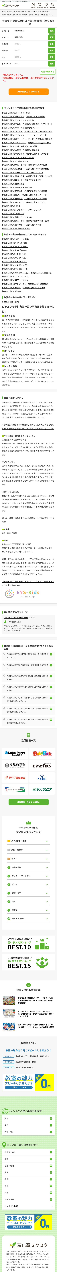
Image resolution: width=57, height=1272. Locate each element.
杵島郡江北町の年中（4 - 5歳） (15, 246)
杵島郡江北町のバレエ (35, 202)
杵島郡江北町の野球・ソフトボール (37, 124)
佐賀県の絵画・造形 (10, 302)
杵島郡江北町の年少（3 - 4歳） (15, 242)
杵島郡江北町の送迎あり (12, 291)
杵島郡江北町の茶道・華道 (37, 221)
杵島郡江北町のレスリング (37, 153)
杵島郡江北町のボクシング (13, 153)
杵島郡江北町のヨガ (44, 139)
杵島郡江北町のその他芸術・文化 (16, 228)
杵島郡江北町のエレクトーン (34, 194)
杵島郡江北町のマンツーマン (14, 283)
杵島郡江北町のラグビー (12, 131)
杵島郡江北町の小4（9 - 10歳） (15, 265)
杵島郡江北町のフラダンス (13, 213)
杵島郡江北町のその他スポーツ (15, 161)
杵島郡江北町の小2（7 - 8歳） (14, 257)
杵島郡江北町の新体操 (35, 116)
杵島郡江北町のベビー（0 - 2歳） (16, 239)
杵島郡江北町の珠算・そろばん (39, 176)
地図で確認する (47, 71)
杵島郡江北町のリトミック (35, 198)
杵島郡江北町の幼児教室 (12, 168)
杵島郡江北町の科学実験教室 (36, 168)
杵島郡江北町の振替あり (38, 283)
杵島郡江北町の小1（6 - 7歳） (14, 254)
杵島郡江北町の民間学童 (12, 191)
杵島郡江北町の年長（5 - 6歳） (15, 250)
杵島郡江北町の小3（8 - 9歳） (14, 261)
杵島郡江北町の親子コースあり (15, 280)
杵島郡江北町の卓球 (10, 127)
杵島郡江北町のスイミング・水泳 (16, 112)
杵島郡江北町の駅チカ (11, 287)
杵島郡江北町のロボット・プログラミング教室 (21, 180)
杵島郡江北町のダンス (11, 206)
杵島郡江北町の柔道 (10, 146)
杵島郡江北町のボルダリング (14, 142)
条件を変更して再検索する (28, 91)
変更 (52, 30)
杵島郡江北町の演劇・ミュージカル (17, 217)
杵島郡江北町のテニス (11, 124)
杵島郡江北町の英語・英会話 (14, 165)
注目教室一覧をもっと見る (28, 801)
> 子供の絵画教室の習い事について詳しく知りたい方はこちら (28, 428)
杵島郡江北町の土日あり (41, 272)
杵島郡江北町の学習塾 (37, 165)
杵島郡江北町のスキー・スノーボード (18, 139)
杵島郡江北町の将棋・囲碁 (13, 183)
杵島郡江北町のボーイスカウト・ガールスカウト (22, 172)
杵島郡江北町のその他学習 (35, 191)
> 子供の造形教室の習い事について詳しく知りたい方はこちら (28, 424)
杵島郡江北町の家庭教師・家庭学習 (17, 187)
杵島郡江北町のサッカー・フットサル (18, 120)
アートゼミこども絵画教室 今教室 (16, 617)
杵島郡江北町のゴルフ (30, 127)
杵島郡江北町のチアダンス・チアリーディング (21, 209)
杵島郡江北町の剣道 (29, 146)
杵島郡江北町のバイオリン (13, 202)
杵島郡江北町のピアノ (11, 194)
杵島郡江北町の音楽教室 (12, 198)
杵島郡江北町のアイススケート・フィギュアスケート (24, 135)
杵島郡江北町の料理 (32, 224)
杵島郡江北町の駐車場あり (34, 287)
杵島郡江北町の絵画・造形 (13, 221)
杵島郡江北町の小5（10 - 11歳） (15, 269)
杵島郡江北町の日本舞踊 (12, 224)
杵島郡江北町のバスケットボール (38, 131)
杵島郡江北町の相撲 (31, 150)
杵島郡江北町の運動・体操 (13, 116)
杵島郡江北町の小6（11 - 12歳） (15, 272)
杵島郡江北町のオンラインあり (15, 276)
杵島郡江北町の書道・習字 (13, 176)
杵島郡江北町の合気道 (11, 150)
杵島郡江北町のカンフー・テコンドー (18, 157)
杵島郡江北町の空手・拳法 (39, 142)
